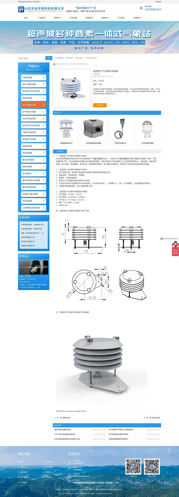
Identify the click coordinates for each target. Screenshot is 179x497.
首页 (26, 18)
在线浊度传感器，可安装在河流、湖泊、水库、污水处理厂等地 (34, 229)
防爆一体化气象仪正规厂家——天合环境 (34, 233)
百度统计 (24, 482)
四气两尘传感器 (155, 418)
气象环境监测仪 (91, 58)
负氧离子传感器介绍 (28, 246)
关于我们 (121, 18)
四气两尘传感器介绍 (28, 241)
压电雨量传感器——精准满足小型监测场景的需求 (34, 224)
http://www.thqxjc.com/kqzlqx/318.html (74, 411)
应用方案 (73, 18)
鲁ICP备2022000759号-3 (104, 493)
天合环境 (63, 159)
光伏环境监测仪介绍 (28, 237)
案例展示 (89, 18)
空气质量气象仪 (65, 418)
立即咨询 (99, 105)
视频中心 (105, 18)
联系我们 (137, 18)
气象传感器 (69, 58)
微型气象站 (79, 58)
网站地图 (158, 2)
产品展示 (41, 18)
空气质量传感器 (82, 64)
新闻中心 (57, 18)
